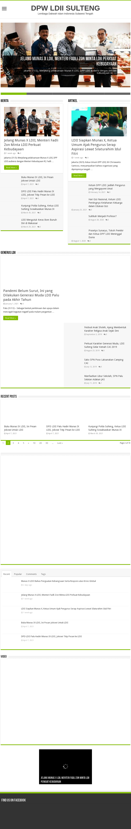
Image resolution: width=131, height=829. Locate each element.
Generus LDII (8, 253)
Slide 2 (40, 94)
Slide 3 (65, 94)
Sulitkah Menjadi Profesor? (103, 216)
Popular (18, 537)
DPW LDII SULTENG (65, 8)
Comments (31, 537)
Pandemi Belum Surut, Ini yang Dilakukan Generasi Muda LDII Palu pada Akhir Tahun (31, 295)
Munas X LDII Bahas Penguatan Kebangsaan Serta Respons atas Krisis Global (58, 544)
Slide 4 (91, 94)
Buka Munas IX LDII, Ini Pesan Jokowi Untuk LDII (44, 585)
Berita (5, 101)
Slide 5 (117, 94)
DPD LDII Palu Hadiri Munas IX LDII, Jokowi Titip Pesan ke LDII (51, 599)
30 (47, 379)
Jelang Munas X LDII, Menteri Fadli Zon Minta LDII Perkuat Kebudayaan (31, 144)
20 (40, 379)
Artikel (72, 101)
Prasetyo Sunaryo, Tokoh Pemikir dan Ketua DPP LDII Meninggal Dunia (106, 234)
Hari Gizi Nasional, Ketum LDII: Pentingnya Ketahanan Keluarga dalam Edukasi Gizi (105, 203)
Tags (43, 537)
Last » (60, 379)
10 (34, 379)
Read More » (11, 167)
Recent (6, 537)
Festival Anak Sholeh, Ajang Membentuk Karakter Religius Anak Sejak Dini (104, 263)
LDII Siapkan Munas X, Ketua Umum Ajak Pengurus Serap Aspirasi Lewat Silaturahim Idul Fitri (66, 571)
